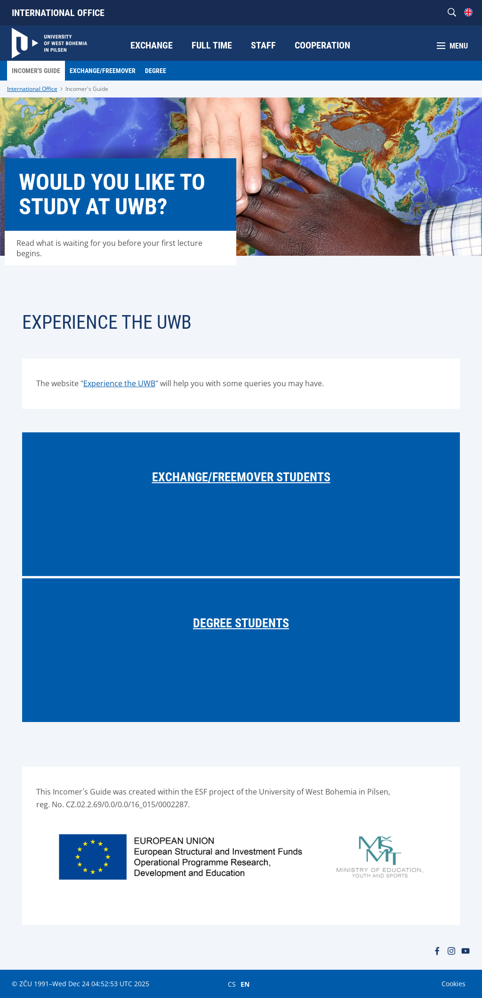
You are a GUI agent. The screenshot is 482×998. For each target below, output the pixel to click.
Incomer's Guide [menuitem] (36, 70)
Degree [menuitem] (155, 70)
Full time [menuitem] (212, 45)
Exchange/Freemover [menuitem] (103, 70)
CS (232, 984)
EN (245, 984)
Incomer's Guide (86, 89)
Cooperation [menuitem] (322, 45)
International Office (58, 12)
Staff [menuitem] (263, 45)
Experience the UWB (119, 383)
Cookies (454, 983)
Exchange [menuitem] (151, 45)
